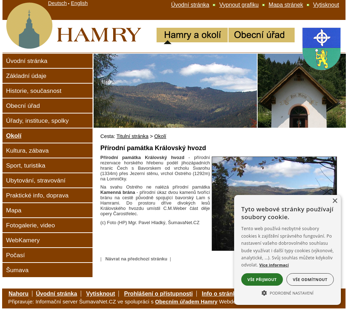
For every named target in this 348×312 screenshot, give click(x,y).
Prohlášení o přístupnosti (158, 294)
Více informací (274, 265)
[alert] (287, 250)
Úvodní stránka (56, 294)
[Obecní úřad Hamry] (261, 36)
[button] (287, 292)
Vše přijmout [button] (261, 279)
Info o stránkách (224, 294)
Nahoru (18, 294)
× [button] (334, 201)
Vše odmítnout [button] (310, 279)
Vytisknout (100, 294)
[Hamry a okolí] (192, 36)
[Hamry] (42, 50)
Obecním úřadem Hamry (186, 301)
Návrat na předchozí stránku (136, 258)
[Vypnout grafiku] (239, 4)
